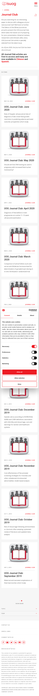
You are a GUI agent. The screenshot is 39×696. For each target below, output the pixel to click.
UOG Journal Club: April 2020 (19, 208)
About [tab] (32, 315)
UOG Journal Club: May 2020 (19, 160)
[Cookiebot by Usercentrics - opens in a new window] (29, 310)
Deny (19, 384)
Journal (6, 10)
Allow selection (19, 378)
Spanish (5, 61)
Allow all (19, 372)
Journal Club (30, 101)
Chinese (20, 59)
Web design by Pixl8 (8, 648)
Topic (3, 608)
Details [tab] (19, 315)
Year (3, 613)
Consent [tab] (7, 315)
